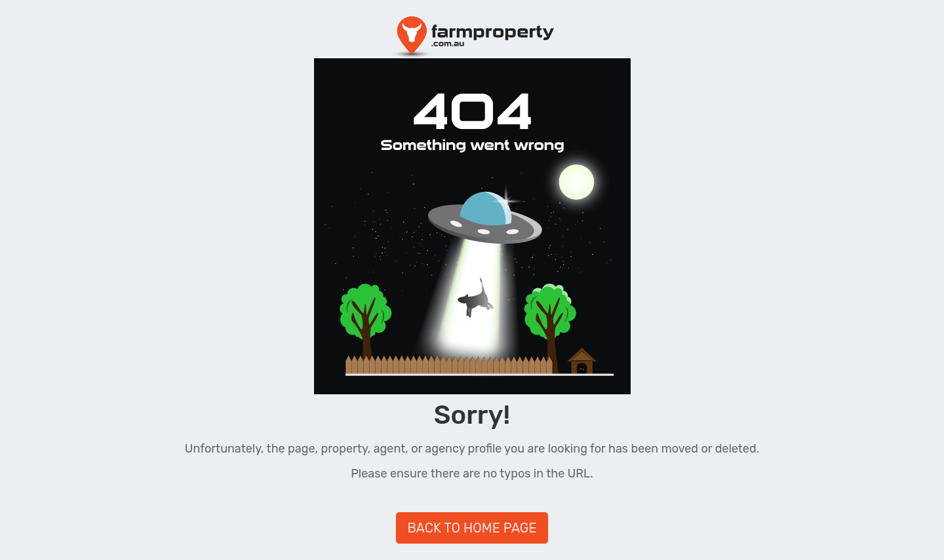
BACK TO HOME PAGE (471, 528)
